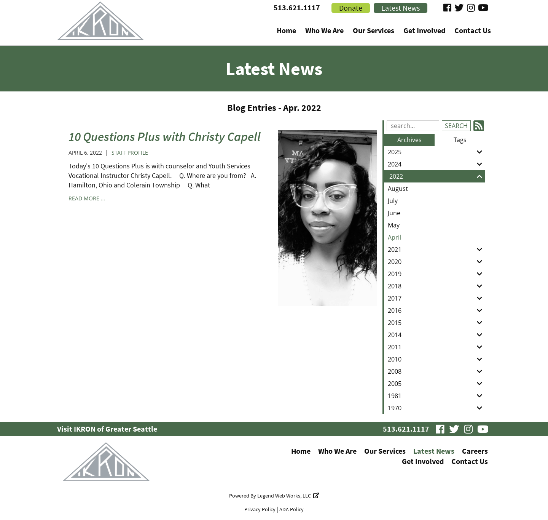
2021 (436, 249)
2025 (436, 152)
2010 (436, 359)
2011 (436, 347)
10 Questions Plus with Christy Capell (164, 136)
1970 (436, 408)
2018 (436, 286)
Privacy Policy (260, 509)
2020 (436, 262)
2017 (436, 298)
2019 (436, 274)
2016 (436, 310)
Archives (409, 140)
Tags (460, 140)
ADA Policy (291, 509)
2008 (436, 371)
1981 (436, 396)
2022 (437, 176)
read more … (86, 198)
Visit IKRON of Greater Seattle (107, 429)
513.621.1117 (297, 7)
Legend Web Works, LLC (288, 495)
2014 (436, 335)
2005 (436, 384)
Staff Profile (130, 152)
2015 (436, 323)
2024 (436, 164)
